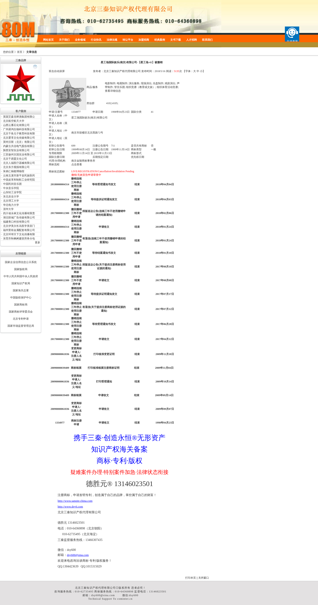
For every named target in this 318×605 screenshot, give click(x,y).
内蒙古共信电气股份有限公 (19, 146)
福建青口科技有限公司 (16, 221)
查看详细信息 (113, 90)
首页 (19, 51)
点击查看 (76, 164)
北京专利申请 (21, 318)
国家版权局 (20, 269)
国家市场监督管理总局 (21, 325)
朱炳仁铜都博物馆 (13, 171)
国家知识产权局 (20, 283)
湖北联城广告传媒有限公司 (19, 217)
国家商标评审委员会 (21, 311)
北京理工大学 (11, 200)
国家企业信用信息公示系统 (21, 262)
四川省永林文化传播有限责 (19, 213)
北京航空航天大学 (13, 120)
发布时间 (146, 71)
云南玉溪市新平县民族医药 (19, 175)
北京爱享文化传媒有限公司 (19, 137)
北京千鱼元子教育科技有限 (19, 133)
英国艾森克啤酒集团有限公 (19, 116)
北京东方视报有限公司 (16, 167)
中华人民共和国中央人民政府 (21, 276)
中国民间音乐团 (12, 183)
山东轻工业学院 (12, 192)
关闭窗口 (203, 577)
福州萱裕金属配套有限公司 (19, 230)
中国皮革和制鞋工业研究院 (19, 179)
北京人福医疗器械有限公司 (19, 162)
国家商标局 (20, 304)
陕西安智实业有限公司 (16, 150)
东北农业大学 (11, 196)
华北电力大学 (11, 204)
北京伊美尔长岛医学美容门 (19, 225)
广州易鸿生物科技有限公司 (19, 129)
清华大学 (8, 209)
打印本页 (190, 577)
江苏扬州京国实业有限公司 (19, 154)
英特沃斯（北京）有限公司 (19, 141)
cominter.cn (125, 598)
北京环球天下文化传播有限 (19, 234)
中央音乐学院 (11, 188)
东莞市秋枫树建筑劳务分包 (19, 238)
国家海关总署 (21, 290)
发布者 (97, 71)
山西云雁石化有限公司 (16, 125)
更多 (37, 242)
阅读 (168, 71)
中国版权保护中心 (20, 297)
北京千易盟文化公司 (15, 158)
